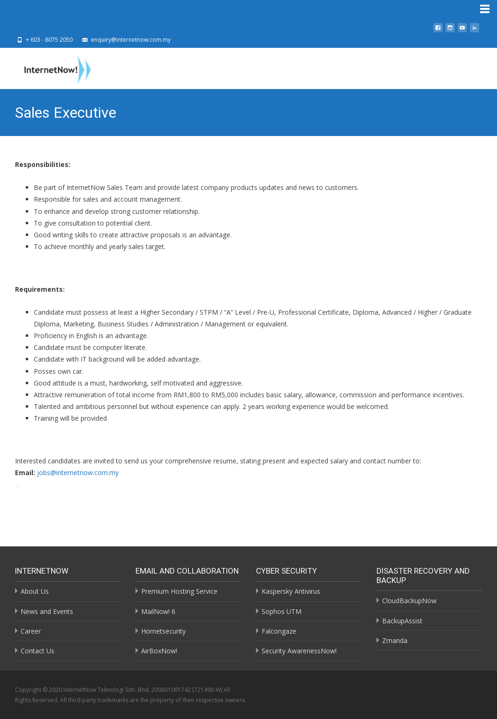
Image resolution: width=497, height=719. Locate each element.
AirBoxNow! (159, 650)
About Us (35, 591)
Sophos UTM (281, 611)
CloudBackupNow (409, 600)
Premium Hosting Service (179, 591)
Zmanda (394, 640)
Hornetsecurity (163, 631)
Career (31, 631)
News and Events (47, 611)
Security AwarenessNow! (299, 650)
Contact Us (37, 650)
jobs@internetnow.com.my (78, 472)
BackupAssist (402, 620)
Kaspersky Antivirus (291, 591)
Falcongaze (279, 631)
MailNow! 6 (158, 611)
